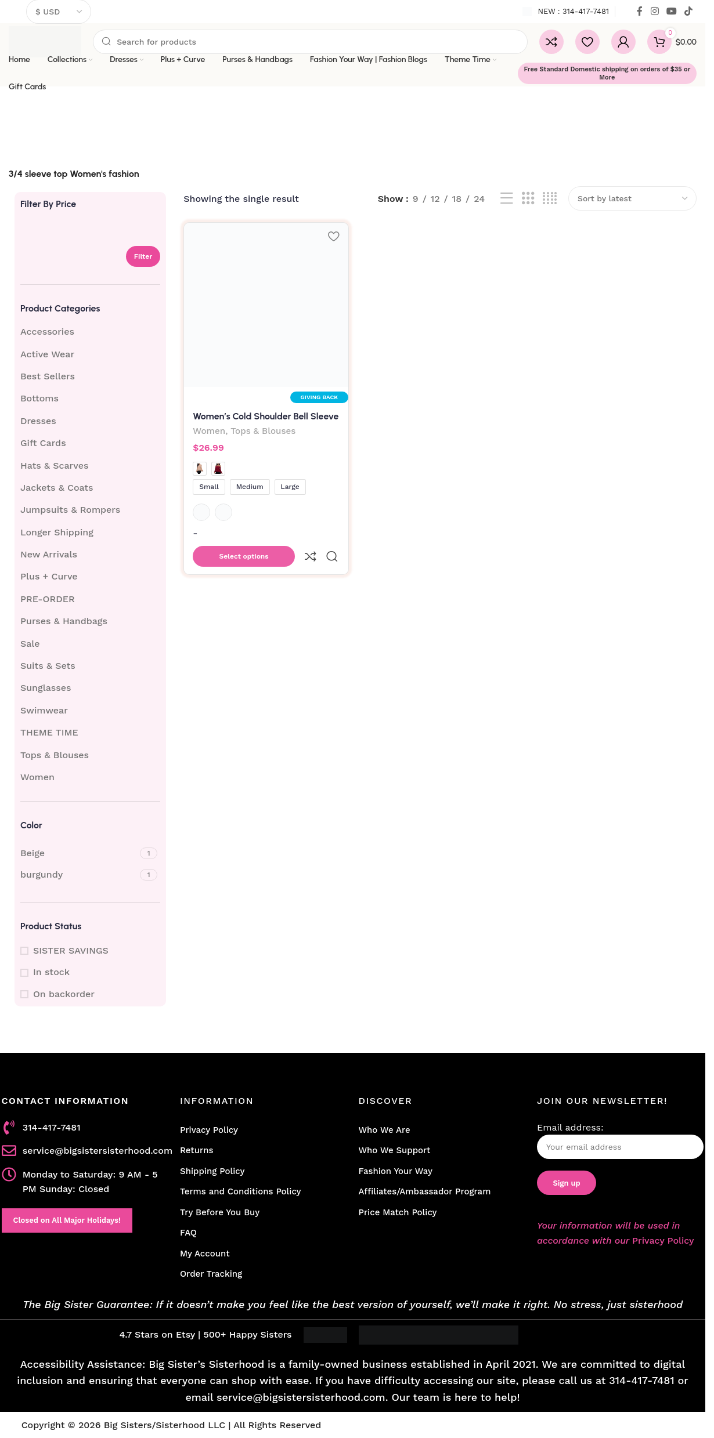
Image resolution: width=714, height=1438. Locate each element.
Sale (30, 643)
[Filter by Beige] (78, 853)
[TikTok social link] (689, 11)
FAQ (188, 1232)
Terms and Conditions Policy (240, 1191)
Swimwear (44, 710)
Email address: (620, 1141)
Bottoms (39, 398)
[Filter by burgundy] (78, 874)
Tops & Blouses (54, 754)
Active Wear (47, 354)
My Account (205, 1253)
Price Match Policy (397, 1212)
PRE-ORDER (47, 598)
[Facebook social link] (640, 11)
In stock (51, 971)
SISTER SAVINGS (71, 950)
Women (37, 777)
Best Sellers (47, 376)
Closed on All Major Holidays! (67, 1220)
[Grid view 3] (528, 198)
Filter (143, 256)
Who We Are (384, 1130)
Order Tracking (211, 1274)
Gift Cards (43, 442)
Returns (196, 1150)
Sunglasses (45, 687)
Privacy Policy (209, 1130)
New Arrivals (48, 554)
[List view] (506, 198)
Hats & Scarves (54, 465)
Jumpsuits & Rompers (70, 509)
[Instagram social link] (654, 11)
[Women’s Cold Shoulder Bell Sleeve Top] (265, 304)
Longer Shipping (56, 532)
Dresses (38, 420)
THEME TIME (49, 732)
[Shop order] (632, 198)
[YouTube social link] (671, 11)
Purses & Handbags (63, 620)
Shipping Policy (212, 1171)
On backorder (64, 993)
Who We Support (394, 1150)
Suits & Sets (47, 665)
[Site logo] (45, 40)
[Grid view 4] (550, 198)
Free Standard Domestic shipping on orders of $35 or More (607, 73)
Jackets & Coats (56, 487)
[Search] (310, 42)
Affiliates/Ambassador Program (424, 1191)
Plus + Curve (49, 576)
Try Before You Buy (219, 1212)
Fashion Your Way (395, 1171)
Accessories (47, 331)
